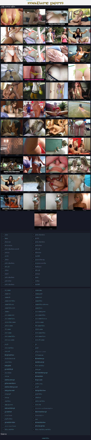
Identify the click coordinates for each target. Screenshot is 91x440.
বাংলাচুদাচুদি (8, 394)
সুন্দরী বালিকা (38, 245)
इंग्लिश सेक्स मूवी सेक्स (40, 426)
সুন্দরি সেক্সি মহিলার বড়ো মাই (12, 249)
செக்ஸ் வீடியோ (39, 415)
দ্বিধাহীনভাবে (38, 267)
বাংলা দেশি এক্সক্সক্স (39, 340)
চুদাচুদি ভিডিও (38, 394)
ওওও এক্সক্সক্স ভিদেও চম (41, 318)
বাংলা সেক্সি (38, 404)
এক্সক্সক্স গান (7, 294)
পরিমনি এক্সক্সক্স (39, 329)
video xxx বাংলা (9, 404)
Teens (6, 238)
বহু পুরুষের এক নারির (40, 263)
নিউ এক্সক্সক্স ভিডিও (40, 326)
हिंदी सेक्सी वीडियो (39, 376)
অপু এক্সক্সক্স (7, 290)
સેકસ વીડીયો (8, 373)
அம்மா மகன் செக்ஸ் (10, 426)
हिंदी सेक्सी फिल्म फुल (39, 358)
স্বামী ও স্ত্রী (37, 249)
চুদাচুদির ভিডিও (8, 419)
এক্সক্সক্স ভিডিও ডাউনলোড (41, 304)
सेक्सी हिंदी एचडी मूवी (39, 362)
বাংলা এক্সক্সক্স (8, 333)
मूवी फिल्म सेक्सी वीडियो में (10, 383)
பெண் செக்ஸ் (8, 415)
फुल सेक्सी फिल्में (8, 412)
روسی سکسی (39, 383)
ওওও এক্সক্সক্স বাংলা (9, 315)
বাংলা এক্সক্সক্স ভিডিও (10, 336)
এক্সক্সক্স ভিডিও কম (9, 304)
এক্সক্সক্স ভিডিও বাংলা (10, 308)
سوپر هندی (38, 369)
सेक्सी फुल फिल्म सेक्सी (9, 390)
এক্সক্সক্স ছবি (7, 297)
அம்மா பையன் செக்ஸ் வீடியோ (44, 408)
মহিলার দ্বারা (8, 242)
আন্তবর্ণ (6, 274)
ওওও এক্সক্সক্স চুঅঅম (40, 311)
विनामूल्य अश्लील (38, 380)
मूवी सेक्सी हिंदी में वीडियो (10, 422)
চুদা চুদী (37, 387)
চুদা (36, 344)
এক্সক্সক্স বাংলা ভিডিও (10, 301)
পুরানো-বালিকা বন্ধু (40, 259)
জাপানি (37, 238)
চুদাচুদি (36, 348)
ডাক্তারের (7, 252)
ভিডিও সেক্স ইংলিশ (9, 429)
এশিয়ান (6, 259)
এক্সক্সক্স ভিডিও (29, 0)
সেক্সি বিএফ (38, 397)
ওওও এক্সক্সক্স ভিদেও (10, 318)
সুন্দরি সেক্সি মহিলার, (9, 263)
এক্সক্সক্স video (38, 290)
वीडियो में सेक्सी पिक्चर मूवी (41, 412)
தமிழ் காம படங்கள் (40, 351)
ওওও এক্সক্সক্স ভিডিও (40, 315)
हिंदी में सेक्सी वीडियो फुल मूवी (41, 373)
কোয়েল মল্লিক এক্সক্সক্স (10, 322)
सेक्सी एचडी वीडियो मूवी (10, 408)
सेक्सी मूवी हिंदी (8, 365)
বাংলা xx (7, 376)
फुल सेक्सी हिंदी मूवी (9, 369)
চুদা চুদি (6, 344)
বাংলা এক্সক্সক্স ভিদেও (40, 336)
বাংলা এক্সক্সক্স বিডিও (40, 333)
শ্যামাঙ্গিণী (37, 256)
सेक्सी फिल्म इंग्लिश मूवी (10, 380)
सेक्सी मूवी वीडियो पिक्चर (40, 390)
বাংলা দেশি (7, 351)
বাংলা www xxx (39, 355)
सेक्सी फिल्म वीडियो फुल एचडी (11, 387)
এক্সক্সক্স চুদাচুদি (38, 294)
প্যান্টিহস (37, 281)
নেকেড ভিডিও (8, 362)
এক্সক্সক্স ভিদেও (38, 308)
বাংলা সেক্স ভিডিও (9, 348)
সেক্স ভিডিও (7, 401)
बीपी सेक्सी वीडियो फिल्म (40, 422)
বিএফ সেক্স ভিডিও (39, 365)
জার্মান (6, 235)
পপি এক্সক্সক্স (8, 329)
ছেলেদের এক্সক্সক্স (39, 322)
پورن (36, 419)
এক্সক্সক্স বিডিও (38, 301)
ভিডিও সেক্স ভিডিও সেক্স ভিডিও (43, 429)
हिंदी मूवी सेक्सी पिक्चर (9, 355)
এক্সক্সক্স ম (7, 311)
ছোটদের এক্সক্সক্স (9, 326)
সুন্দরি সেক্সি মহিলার (40, 235)
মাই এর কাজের (8, 245)
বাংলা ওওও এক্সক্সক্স (9, 340)
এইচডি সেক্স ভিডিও (40, 401)
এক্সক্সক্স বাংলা (38, 297)
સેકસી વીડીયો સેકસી (10, 358)
